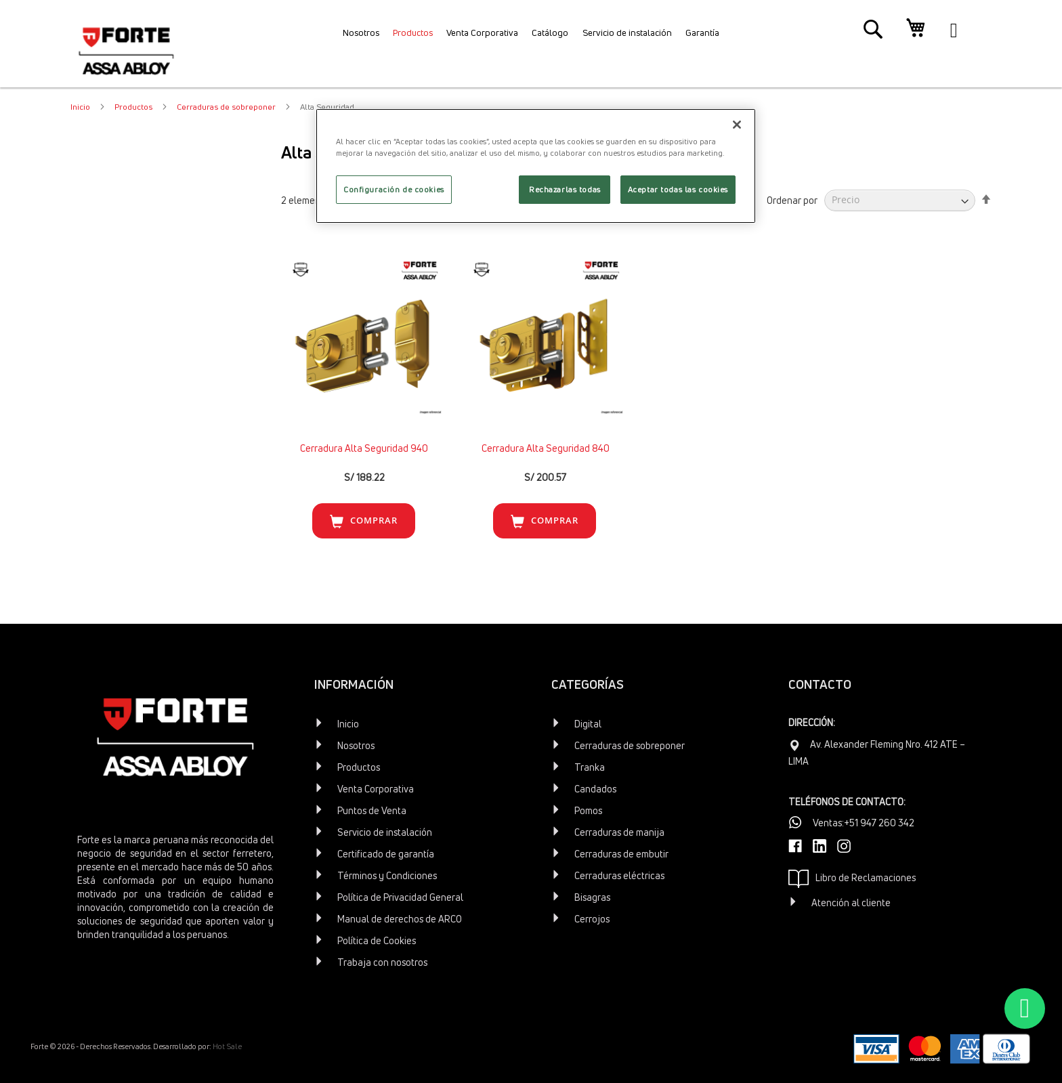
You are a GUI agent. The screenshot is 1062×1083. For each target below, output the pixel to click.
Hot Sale (227, 1046)
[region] (536, 166)
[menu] (530, 37)
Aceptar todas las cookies (678, 189)
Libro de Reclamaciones (852, 879)
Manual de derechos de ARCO (399, 918)
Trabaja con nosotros (382, 962)
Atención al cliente (851, 902)
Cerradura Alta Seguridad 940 (364, 448)
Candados (595, 788)
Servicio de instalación (384, 832)
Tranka (589, 767)
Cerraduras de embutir (621, 853)
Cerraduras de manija (619, 832)
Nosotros (356, 745)
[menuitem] (337, 37)
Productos (134, 106)
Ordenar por (792, 199)
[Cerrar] (737, 125)
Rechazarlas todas (565, 189)
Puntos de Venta (371, 810)
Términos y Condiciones (387, 875)
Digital (587, 723)
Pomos (588, 810)
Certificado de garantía (385, 853)
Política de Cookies (376, 940)
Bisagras (592, 897)
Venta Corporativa (375, 788)
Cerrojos (592, 918)
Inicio (81, 106)
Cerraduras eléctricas (619, 875)
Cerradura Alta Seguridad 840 (546, 448)
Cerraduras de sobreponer (227, 106)
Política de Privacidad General (400, 897)
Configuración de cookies (393, 189)
